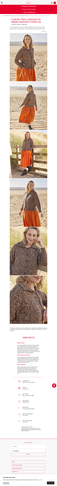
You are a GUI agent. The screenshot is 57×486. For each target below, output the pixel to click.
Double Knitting (24, 15)
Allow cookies (50, 482)
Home (3, 15)
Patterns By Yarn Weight (15, 15)
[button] (9, 3)
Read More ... (44, 31)
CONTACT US (15, 471)
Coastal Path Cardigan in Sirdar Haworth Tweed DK (39, 15)
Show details (6, 482)
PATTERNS (7, 15)
